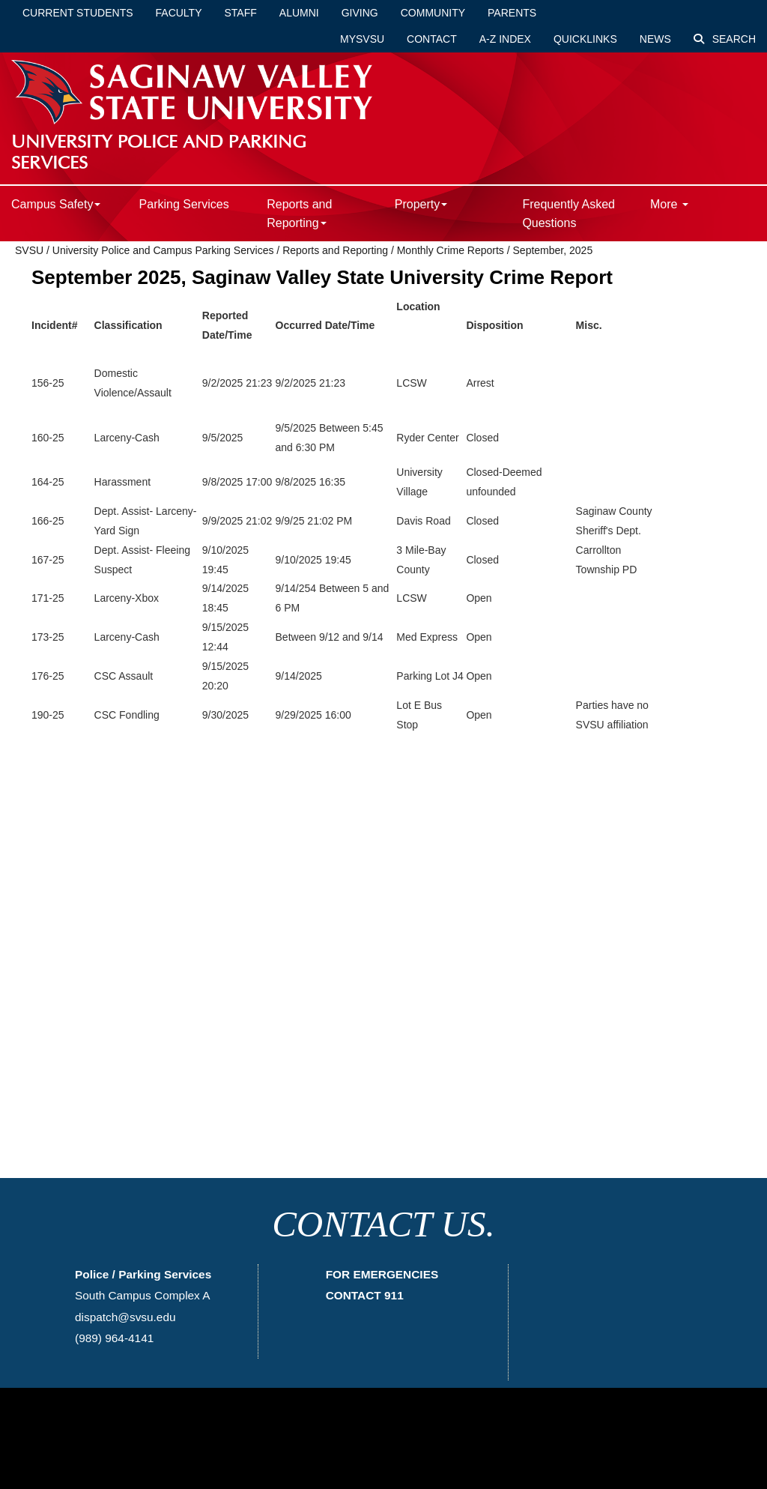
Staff (241, 13)
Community (433, 13)
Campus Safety (55, 204)
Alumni (299, 13)
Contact (432, 39)
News (655, 39)
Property (421, 204)
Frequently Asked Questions (568, 213)
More (669, 204)
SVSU (29, 250)
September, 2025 (553, 250)
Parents (512, 13)
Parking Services (184, 204)
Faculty (179, 13)
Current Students (77, 13)
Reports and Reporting (299, 213)
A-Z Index (505, 39)
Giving (360, 13)
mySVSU (362, 39)
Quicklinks (585, 39)
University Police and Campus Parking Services (163, 250)
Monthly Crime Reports (450, 250)
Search (725, 39)
